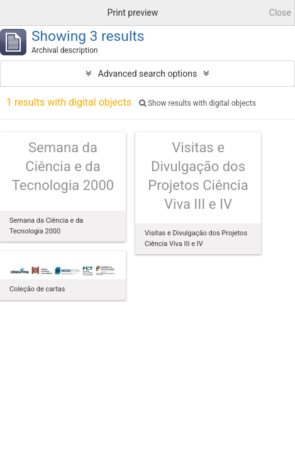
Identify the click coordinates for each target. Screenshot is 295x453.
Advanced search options (147, 74)
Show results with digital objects (197, 103)
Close (280, 13)
